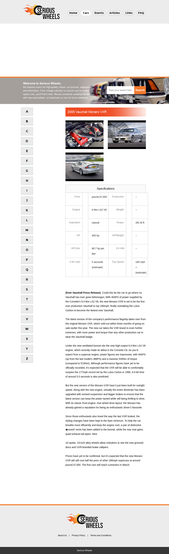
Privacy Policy (78, 535)
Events (99, 12)
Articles (114, 12)
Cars (86, 12)
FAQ (141, 12)
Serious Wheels (84, 550)
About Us (62, 535)
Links (128, 12)
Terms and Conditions (100, 535)
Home (73, 12)
